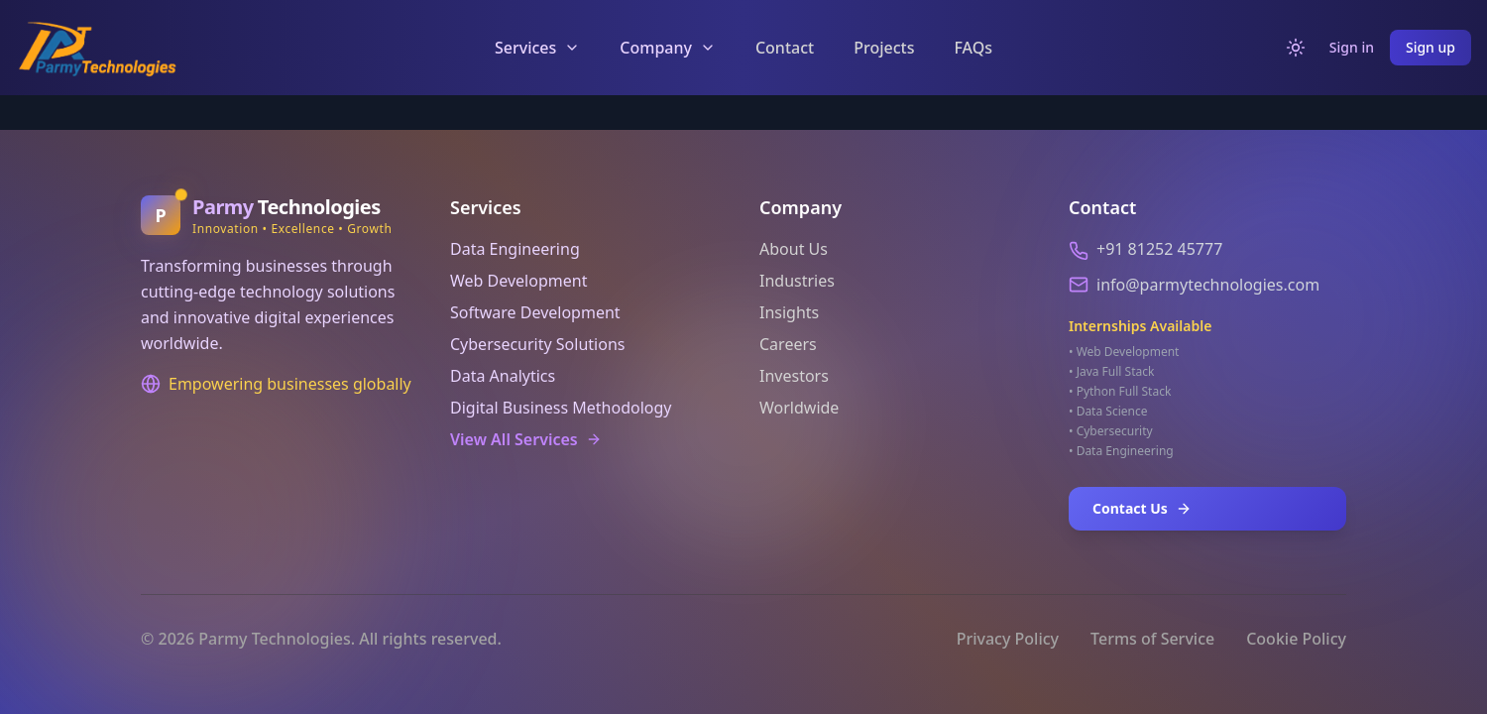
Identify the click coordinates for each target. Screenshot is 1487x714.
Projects (884, 48)
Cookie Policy (1296, 639)
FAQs (973, 48)
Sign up (1430, 47)
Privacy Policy (1008, 639)
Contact (784, 48)
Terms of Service (1152, 639)
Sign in (1351, 47)
